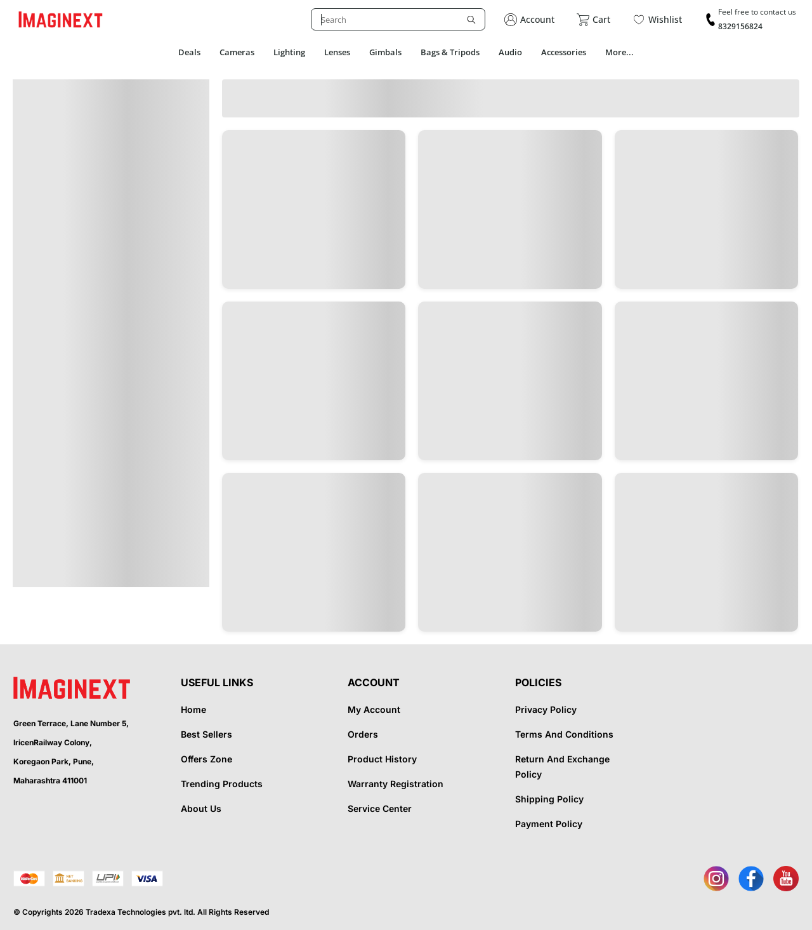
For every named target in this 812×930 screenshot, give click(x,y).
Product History (382, 759)
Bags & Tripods (450, 52)
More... (619, 52)
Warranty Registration (395, 783)
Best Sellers (206, 734)
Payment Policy (548, 823)
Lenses (337, 52)
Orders (363, 734)
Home (193, 709)
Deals (189, 52)
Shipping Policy (549, 799)
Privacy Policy (546, 709)
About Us (201, 808)
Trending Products (222, 783)
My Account (374, 709)
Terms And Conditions (564, 734)
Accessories (563, 52)
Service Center (380, 808)
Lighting (289, 52)
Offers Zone (206, 759)
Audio (510, 52)
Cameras (236, 52)
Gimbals (385, 52)
